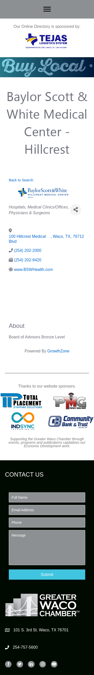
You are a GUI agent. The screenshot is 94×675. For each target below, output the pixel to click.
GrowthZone (58, 351)
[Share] (75, 209)
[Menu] (47, 9)
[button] (47, 574)
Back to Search (21, 180)
